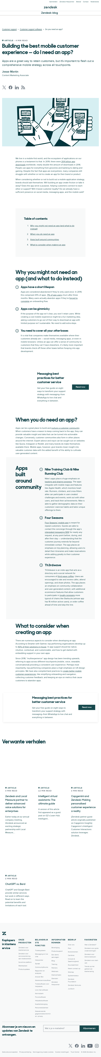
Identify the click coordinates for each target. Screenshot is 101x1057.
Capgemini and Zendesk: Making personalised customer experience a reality (83, 803)
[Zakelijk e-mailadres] (61, 1028)
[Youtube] (90, 1045)
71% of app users (54, 295)
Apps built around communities (44, 239)
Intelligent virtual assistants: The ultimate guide (48, 800)
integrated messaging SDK (57, 532)
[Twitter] (70, 1045)
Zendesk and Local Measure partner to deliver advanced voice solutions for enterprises (17, 803)
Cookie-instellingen (62, 1052)
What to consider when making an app (47, 245)
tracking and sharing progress (58, 481)
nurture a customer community (65, 428)
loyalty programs (67, 595)
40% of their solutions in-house (32, 647)
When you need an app (42, 234)
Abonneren (89, 1028)
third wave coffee (66, 576)
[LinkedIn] (83, 1045)
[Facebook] (77, 1045)
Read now (80, 387)
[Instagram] (97, 1045)
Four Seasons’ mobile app (57, 522)
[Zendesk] (4, 937)
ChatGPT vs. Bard (15, 884)
